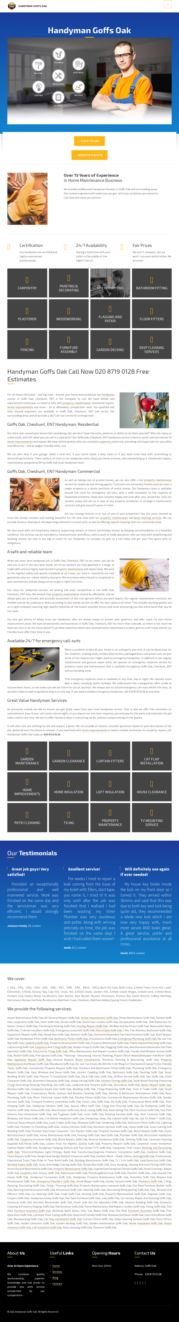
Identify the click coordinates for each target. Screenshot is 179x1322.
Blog (55, 1277)
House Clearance (152, 792)
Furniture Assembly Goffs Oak (32, 1210)
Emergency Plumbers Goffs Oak (56, 1181)
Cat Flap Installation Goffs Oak (63, 1219)
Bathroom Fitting (151, 288)
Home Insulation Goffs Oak (145, 1223)
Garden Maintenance (27, 761)
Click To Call (89, 141)
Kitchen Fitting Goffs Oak (116, 1080)
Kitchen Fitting (110, 288)
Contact (57, 1283)
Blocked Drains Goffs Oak (22, 1164)
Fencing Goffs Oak (143, 1156)
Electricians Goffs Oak (109, 1030)
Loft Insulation (110, 792)
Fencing (27, 350)
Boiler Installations (88, 1059)
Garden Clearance (68, 761)
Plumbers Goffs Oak (150, 1181)
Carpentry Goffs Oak (37, 1043)
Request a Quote (89, 155)
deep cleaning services (148, 518)
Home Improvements (27, 792)
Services (57, 1271)
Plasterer (27, 319)
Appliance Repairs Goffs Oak (32, 1059)
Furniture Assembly (69, 350)
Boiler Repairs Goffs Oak (156, 1085)
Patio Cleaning (27, 823)
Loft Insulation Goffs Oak (47, 1227)
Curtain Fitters (110, 761)
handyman (108, 394)
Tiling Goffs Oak (62, 1047)
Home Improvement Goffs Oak (99, 1017)
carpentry (105, 441)
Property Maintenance (110, 823)
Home (56, 1265)
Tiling (69, 823)
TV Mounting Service (152, 823)
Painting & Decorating (69, 288)
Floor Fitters (152, 319)
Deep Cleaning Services (151, 350)
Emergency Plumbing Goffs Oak (137, 1038)
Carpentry (27, 288)
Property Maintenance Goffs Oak (72, 1168)
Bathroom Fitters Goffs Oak (71, 1038)
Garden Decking (110, 350)
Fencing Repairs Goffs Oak (92, 1026)
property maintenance (76, 403)
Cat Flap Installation (151, 761)
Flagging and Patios (110, 319)
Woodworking (68, 319)
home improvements (20, 407)
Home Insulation (68, 792)
